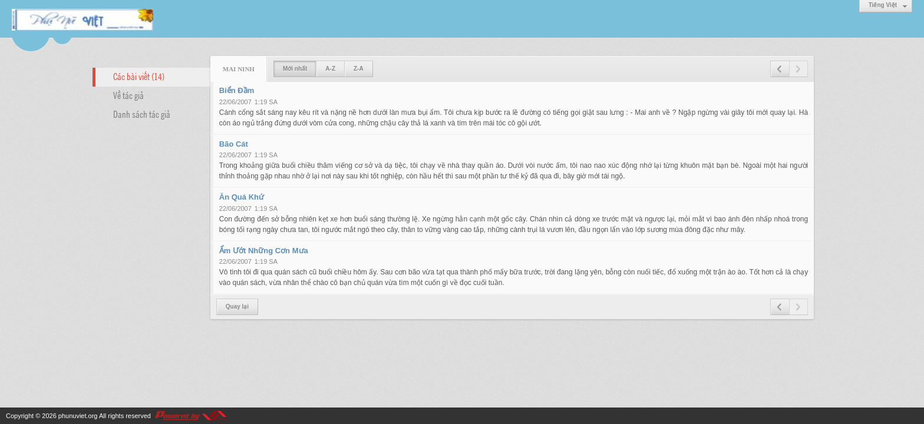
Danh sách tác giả (141, 113)
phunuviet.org (78, 415)
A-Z (330, 68)
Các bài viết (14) (138, 75)
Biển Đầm (237, 90)
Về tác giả (128, 94)
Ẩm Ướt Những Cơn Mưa (263, 250)
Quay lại (237, 306)
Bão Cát (233, 144)
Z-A (359, 68)
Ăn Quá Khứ (241, 197)
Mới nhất (295, 68)
